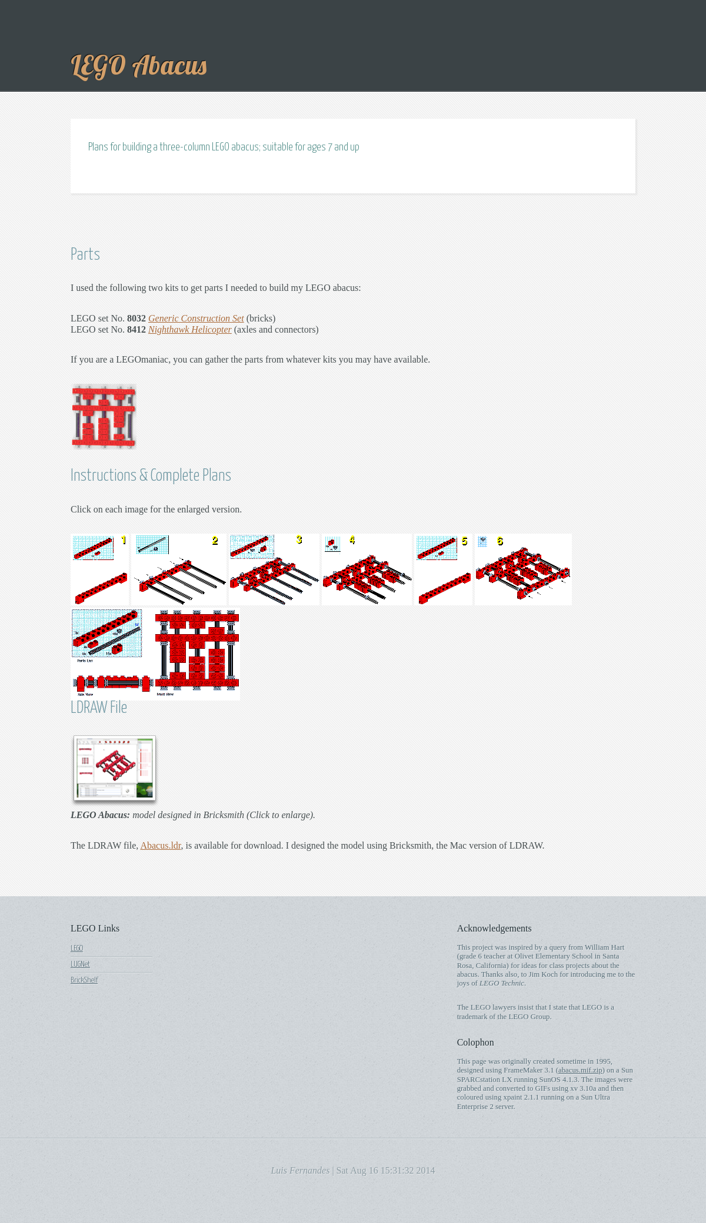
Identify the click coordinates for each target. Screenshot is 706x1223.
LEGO (77, 948)
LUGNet (80, 964)
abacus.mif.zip (580, 1070)
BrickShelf (84, 980)
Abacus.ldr (160, 845)
